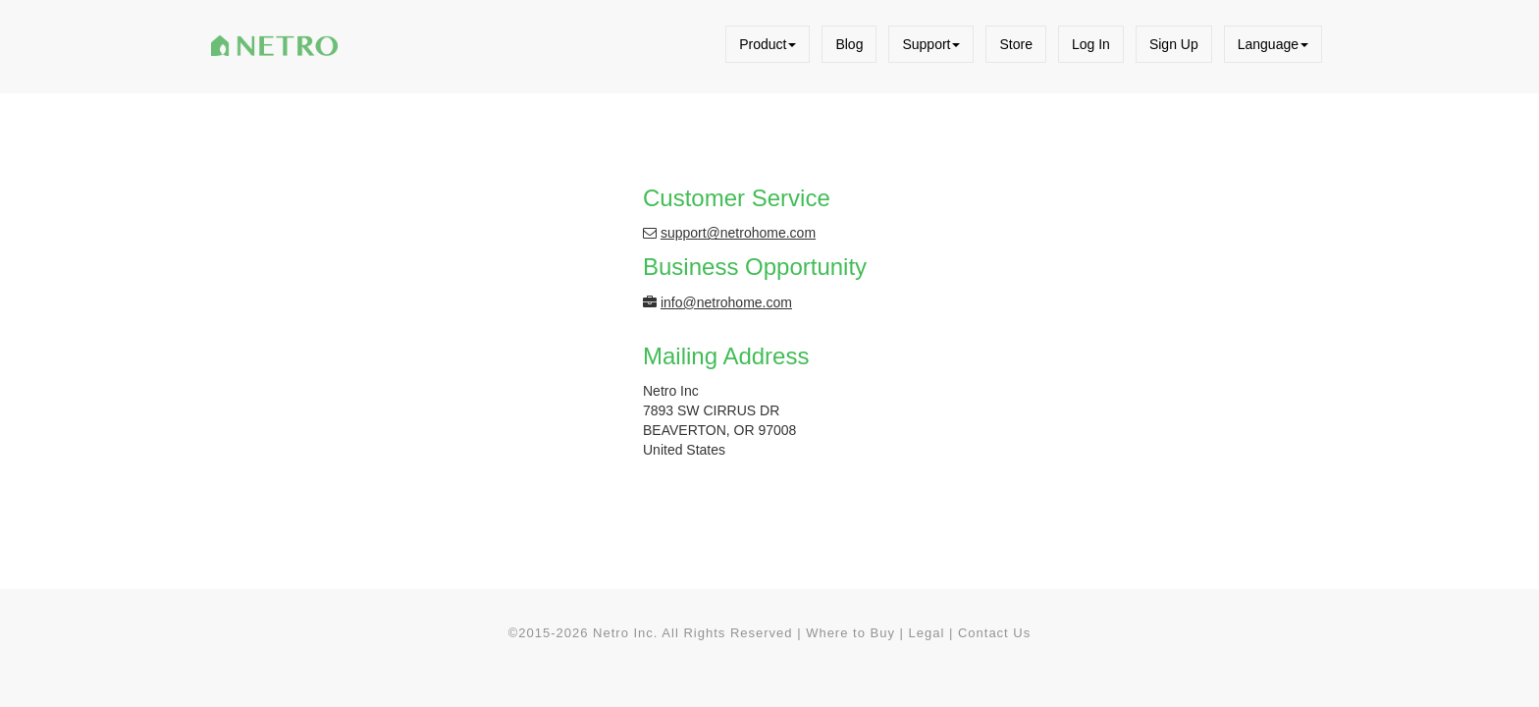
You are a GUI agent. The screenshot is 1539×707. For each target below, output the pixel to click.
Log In (1091, 44)
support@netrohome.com (738, 233)
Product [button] (767, 44)
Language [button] (1273, 44)
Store (1015, 44)
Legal (927, 632)
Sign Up (1173, 44)
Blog (849, 44)
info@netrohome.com (726, 302)
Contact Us (994, 632)
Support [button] (931, 44)
